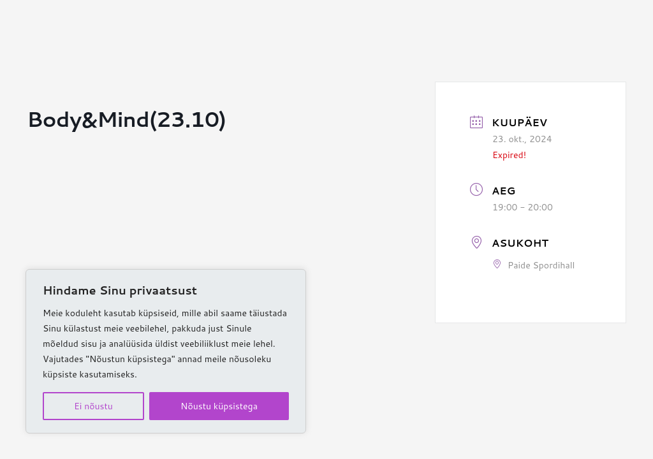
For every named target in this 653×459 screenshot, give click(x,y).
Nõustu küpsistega (219, 406)
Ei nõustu (93, 406)
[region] (166, 351)
